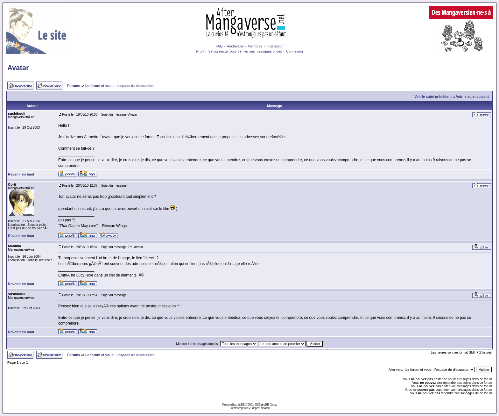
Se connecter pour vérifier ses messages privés (245, 51)
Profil (200, 51)
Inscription (275, 46)
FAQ (219, 46)
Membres (255, 46)
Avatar (18, 68)
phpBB (240, 404)
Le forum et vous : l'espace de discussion (120, 86)
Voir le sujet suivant (472, 96)
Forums (73, 86)
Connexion (294, 51)
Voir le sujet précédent (433, 96)
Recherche (235, 46)
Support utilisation (260, 408)
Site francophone (239, 408)
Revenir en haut (21, 174)
